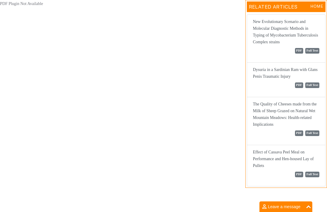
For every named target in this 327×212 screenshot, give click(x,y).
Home (317, 6)
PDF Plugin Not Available (21, 3)
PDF (299, 50)
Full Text (312, 50)
